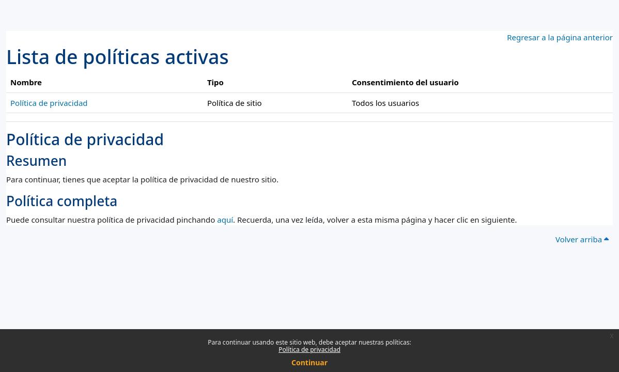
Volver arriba (582, 239)
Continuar (309, 362)
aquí (225, 219)
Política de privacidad (309, 349)
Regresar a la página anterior (560, 37)
